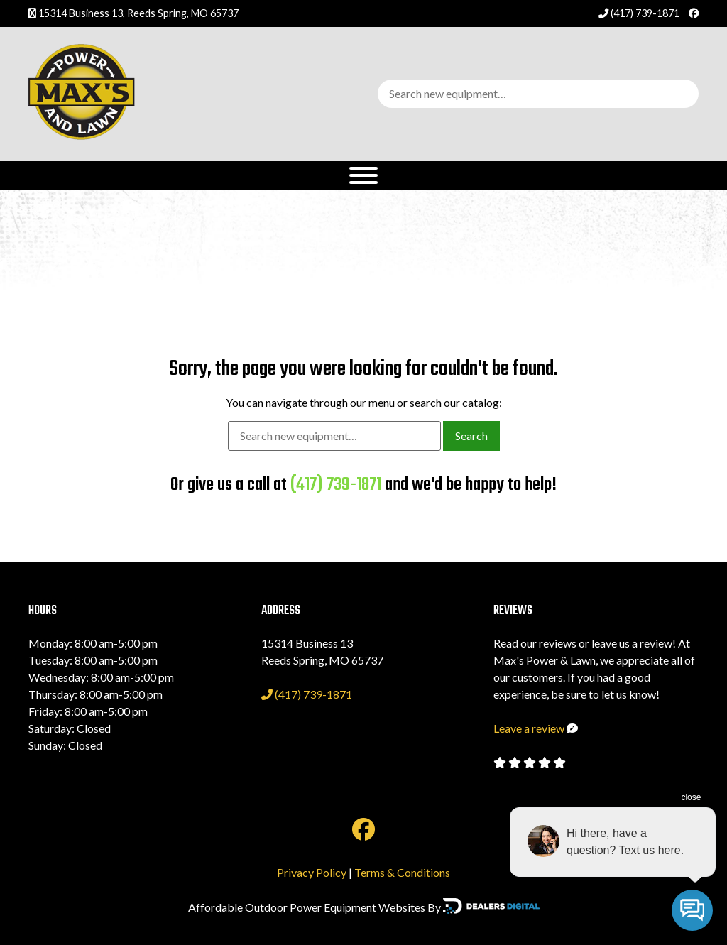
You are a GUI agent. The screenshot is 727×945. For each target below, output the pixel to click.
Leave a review (528, 728)
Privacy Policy (311, 872)
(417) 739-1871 (640, 13)
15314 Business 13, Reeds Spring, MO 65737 (138, 13)
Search (471, 435)
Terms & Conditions (402, 872)
